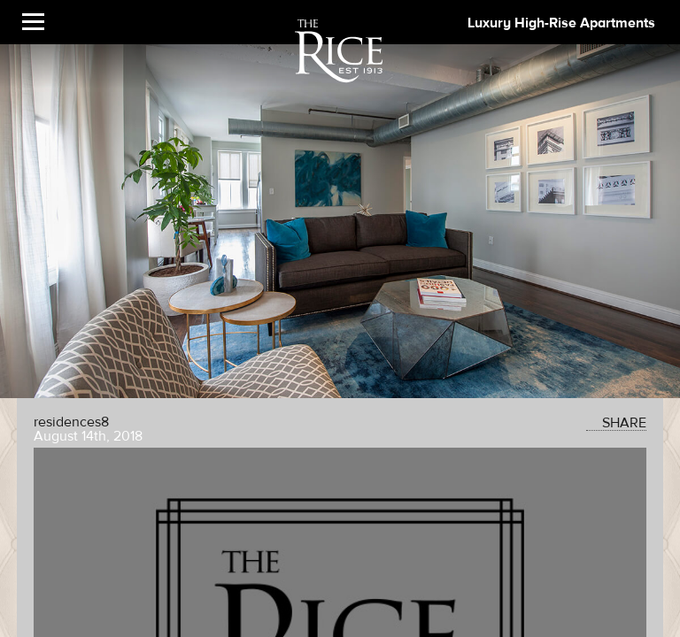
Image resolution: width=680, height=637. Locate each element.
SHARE (616, 423)
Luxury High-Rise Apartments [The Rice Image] (561, 23)
